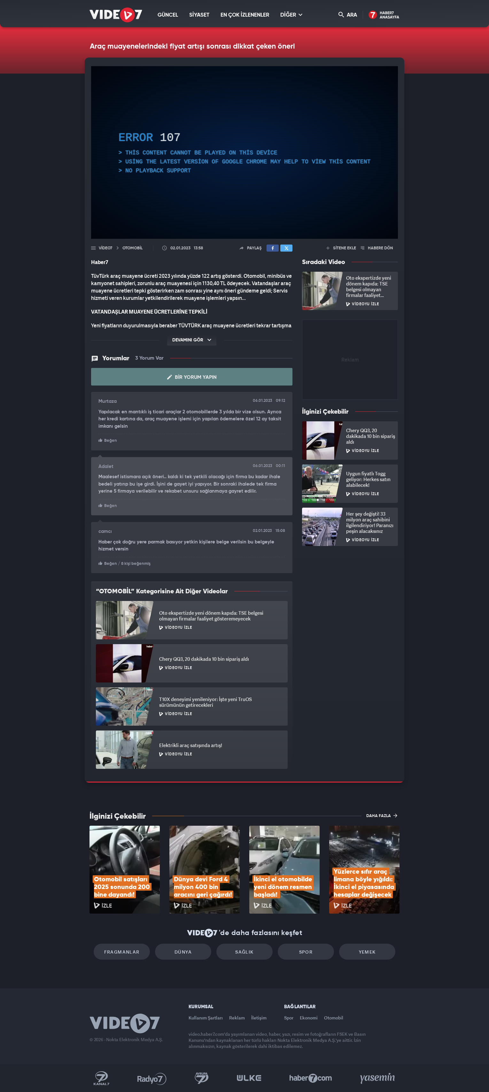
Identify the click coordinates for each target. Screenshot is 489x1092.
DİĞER (291, 15)
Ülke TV (249, 1078)
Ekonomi (309, 1018)
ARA (347, 15)
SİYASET (199, 15)
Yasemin (378, 1078)
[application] (244, 152)
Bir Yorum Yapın (192, 377)
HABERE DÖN (377, 248)
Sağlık (244, 952)
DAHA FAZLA (381, 815)
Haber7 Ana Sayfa (384, 15)
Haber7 (311, 1078)
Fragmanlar (122, 952)
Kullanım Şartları (206, 1018)
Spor (306, 952)
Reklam (237, 1018)
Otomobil (333, 1018)
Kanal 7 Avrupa (202, 1078)
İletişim (259, 1018)
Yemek (367, 952)
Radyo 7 (152, 1078)
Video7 (105, 248)
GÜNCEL (168, 15)
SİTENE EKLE (341, 248)
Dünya (183, 952)
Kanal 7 (101, 1078)
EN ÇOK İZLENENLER (245, 15)
